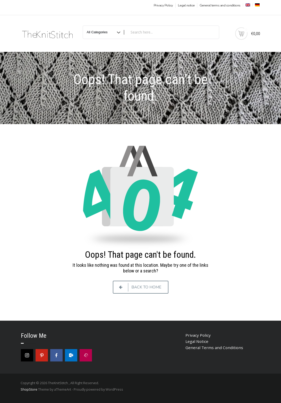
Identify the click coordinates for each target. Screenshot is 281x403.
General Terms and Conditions (214, 347)
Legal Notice (196, 341)
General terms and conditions (220, 5)
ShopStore (29, 389)
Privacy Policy (163, 5)
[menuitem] (247, 4)
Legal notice (186, 5)
